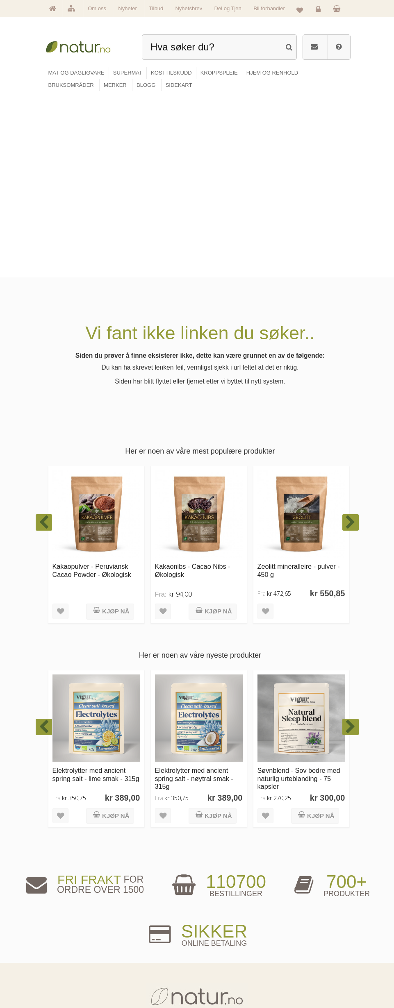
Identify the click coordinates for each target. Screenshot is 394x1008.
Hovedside (65, 931)
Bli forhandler (269, 8)
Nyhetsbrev (188, 8)
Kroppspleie (142, 969)
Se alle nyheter (69, 969)
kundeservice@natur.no (197, 880)
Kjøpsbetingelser (294, 969)
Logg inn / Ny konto (296, 931)
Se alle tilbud (68, 982)
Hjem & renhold (145, 982)
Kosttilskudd (143, 957)
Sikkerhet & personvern (300, 982)
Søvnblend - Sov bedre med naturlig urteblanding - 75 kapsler (298, 596)
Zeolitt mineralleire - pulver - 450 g (298, 387)
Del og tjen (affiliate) (225, 969)
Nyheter (127, 8)
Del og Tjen (227, 8)
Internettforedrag (222, 957)
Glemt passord (292, 944)
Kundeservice (291, 957)
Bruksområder (220, 944)
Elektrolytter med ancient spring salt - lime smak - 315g (95, 591)
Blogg (212, 931)
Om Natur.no (67, 944)
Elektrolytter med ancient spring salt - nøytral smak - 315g (194, 596)
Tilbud (156, 8)
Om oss (97, 8)
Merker (62, 957)
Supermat (140, 944)
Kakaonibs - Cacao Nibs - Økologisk (192, 387)
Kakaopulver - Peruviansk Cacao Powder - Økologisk (91, 387)
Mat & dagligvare (147, 931)
